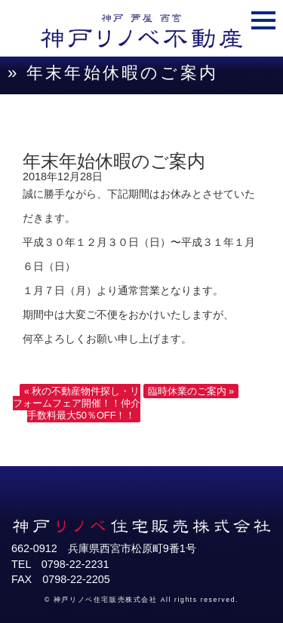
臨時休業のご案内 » (191, 391)
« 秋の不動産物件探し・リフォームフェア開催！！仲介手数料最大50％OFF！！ (76, 403)
